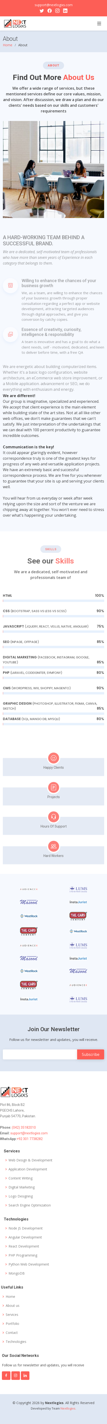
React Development (24, 1246)
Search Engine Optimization (30, 1205)
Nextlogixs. (68, 1408)
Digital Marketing (22, 1187)
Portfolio (12, 1323)
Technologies (16, 1341)
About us (12, 1305)
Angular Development (25, 1237)
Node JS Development (26, 1228)
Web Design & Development (30, 1160)
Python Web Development (29, 1264)
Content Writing (21, 1178)
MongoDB (17, 1273)
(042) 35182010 (23, 1127)
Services (12, 1314)
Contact (12, 1332)
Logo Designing (21, 1196)
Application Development (28, 1169)
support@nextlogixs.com (54, 5)
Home (7, 45)
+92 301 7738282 (30, 1139)
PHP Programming (23, 1255)
